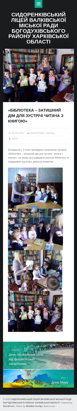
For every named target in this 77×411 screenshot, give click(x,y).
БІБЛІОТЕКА (37, 133)
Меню (38, 4)
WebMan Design (34, 406)
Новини (50, 133)
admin (15, 138)
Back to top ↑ (50, 406)
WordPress (8, 406)
